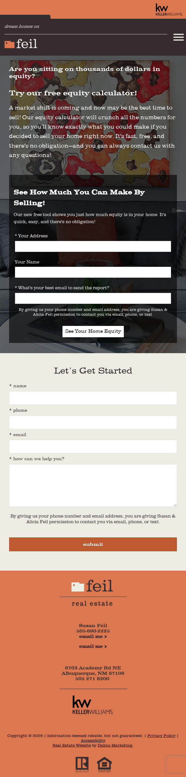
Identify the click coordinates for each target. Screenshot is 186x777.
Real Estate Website (72, 745)
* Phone (18, 410)
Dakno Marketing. (115, 745)
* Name (17, 386)
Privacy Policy (161, 736)
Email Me (91, 636)
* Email (17, 435)
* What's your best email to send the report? (62, 288)
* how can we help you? (36, 459)
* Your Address (31, 236)
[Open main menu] (178, 37)
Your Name (27, 262)
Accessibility (93, 741)
